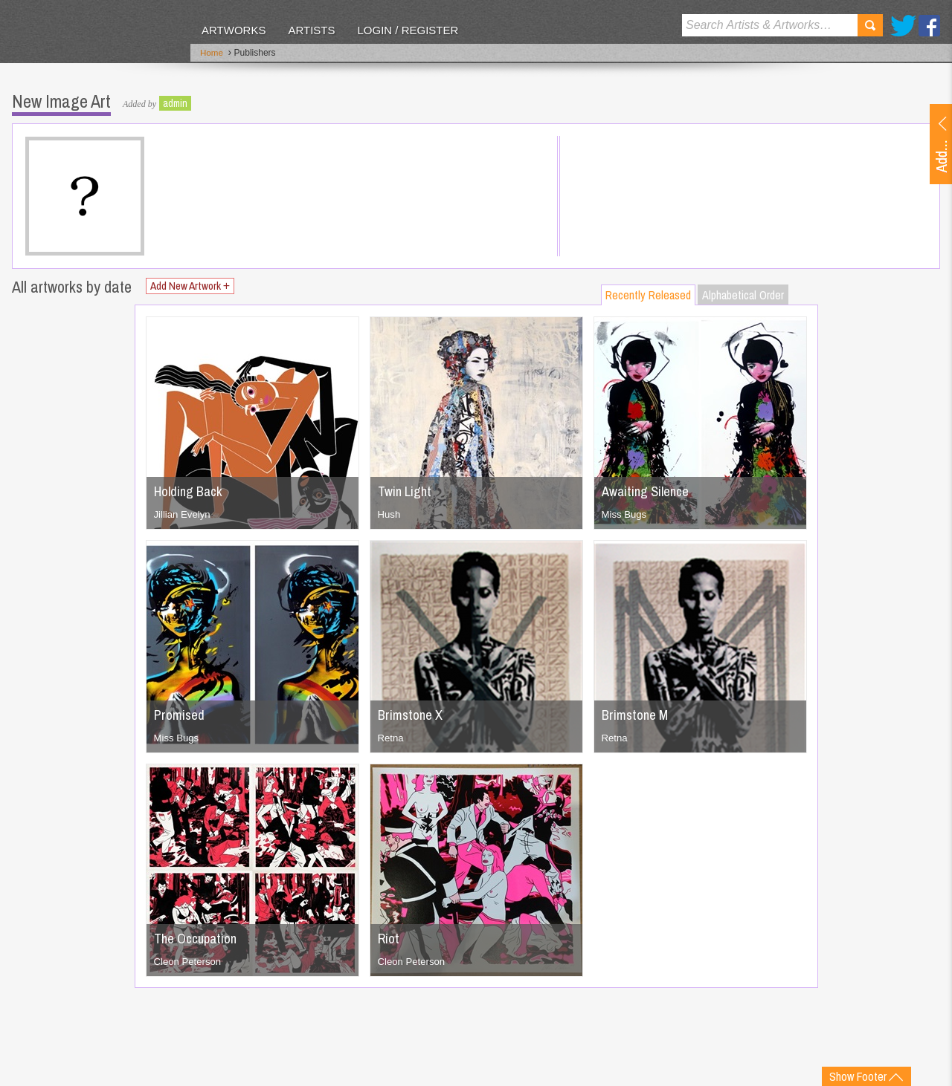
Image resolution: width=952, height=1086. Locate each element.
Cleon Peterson (190, 958)
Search (870, 25)
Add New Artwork (197, 283)
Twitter (903, 25)
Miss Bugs (626, 511)
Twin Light (407, 488)
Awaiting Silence (649, 488)
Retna (391, 735)
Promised (181, 711)
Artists (311, 30)
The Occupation (199, 935)
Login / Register (407, 30)
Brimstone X (413, 711)
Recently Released (648, 292)
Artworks (234, 30)
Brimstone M (638, 711)
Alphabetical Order (743, 292)
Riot (390, 935)
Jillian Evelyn (184, 511)
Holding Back (191, 488)
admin (175, 100)
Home (212, 54)
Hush (390, 511)
